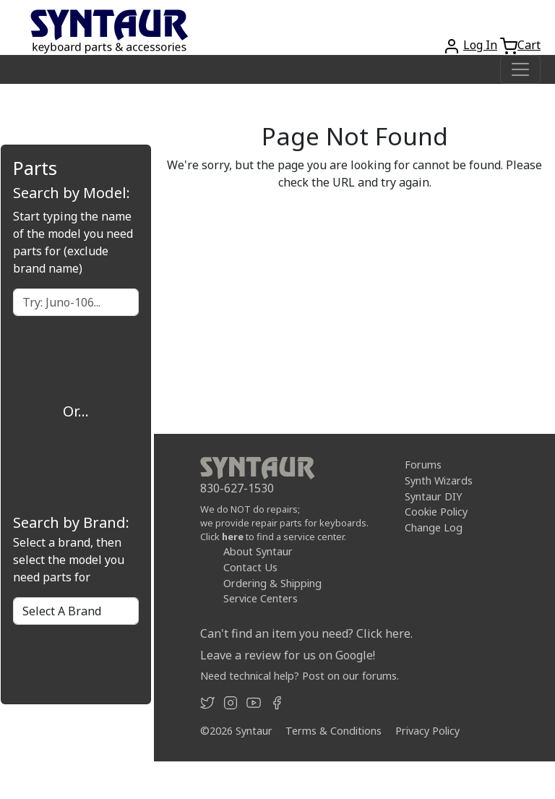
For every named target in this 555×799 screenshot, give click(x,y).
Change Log (433, 527)
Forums (423, 464)
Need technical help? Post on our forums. (299, 676)
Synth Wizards (439, 480)
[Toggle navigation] (520, 69)
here (233, 536)
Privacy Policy (427, 731)
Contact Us (250, 567)
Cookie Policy (436, 511)
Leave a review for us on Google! (287, 655)
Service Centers (260, 598)
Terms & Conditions (333, 731)
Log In (480, 45)
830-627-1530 (237, 488)
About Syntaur (258, 551)
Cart (529, 45)
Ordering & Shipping (272, 582)
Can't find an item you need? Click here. (306, 633)
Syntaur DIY (433, 496)
